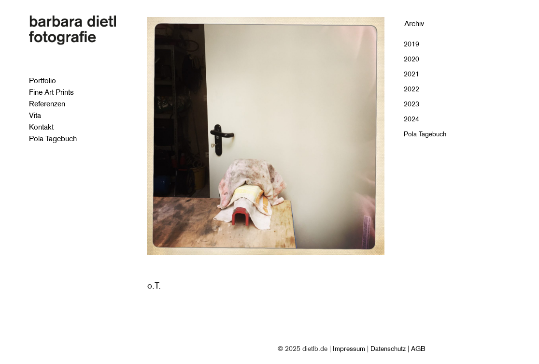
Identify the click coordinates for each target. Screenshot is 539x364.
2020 (411, 59)
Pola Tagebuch (425, 134)
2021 (411, 74)
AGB (418, 348)
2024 (411, 119)
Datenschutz (388, 348)
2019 (411, 44)
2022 (411, 89)
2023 (411, 104)
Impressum (349, 348)
